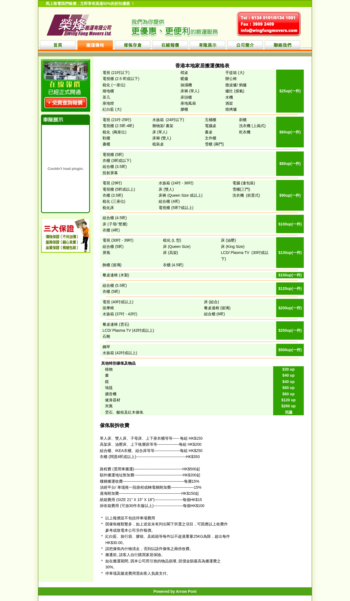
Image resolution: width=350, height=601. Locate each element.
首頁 (58, 45)
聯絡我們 (282, 45)
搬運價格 (95, 45)
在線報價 (170, 45)
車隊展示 (207, 45)
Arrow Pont (186, 591)
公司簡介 (245, 45)
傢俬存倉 (133, 45)
